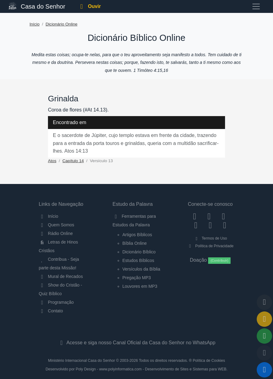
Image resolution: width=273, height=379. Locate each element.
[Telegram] (224, 225)
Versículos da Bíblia (141, 269)
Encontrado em (69, 122)
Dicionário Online (61, 24)
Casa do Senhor (37, 6)
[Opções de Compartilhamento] (264, 336)
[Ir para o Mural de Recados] (264, 319)
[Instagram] (209, 216)
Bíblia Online (134, 243)
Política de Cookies (209, 360)
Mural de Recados (61, 276)
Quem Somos (56, 224)
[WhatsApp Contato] (210, 225)
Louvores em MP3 (139, 286)
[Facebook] (194, 216)
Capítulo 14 (73, 160)
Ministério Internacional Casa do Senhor (81, 360)
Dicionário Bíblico (139, 251)
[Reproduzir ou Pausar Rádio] (264, 369)
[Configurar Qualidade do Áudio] (264, 353)
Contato (51, 310)
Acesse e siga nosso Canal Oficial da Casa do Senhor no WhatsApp (136, 342)
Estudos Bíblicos (138, 260)
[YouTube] (196, 225)
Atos (52, 160)
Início (35, 24)
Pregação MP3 (136, 277)
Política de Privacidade (210, 246)
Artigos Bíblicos (137, 234)
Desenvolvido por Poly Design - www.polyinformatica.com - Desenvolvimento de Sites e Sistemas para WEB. (137, 369)
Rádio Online (56, 233)
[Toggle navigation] (256, 6)
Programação (56, 302)
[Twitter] (223, 216)
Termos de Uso (210, 238)
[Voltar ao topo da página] (264, 302)
